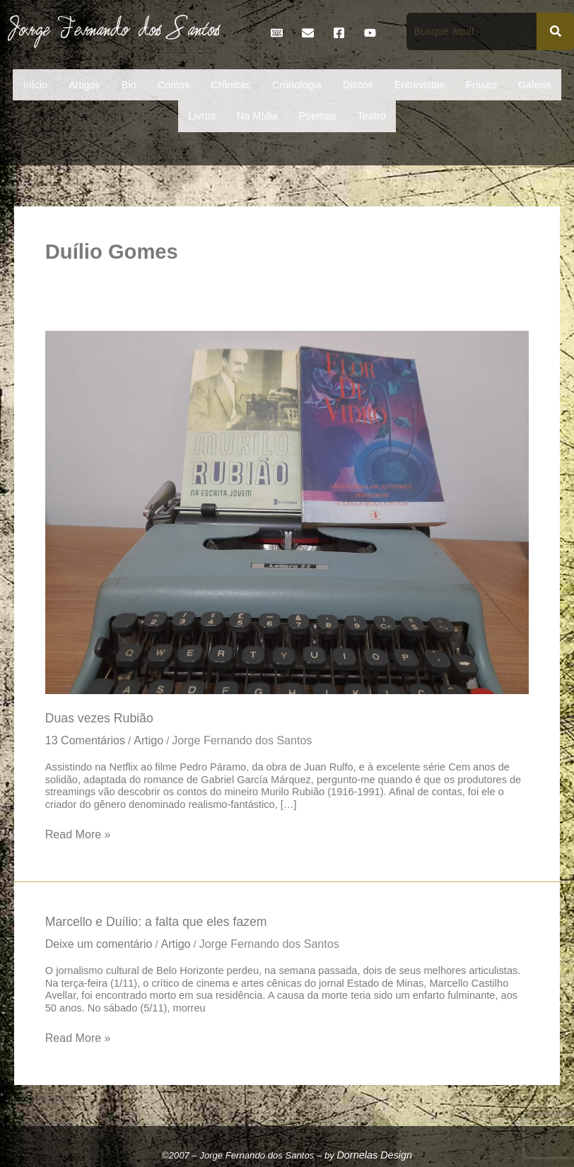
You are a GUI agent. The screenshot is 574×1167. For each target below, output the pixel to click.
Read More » (78, 833)
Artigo (148, 740)
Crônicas (231, 84)
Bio (129, 84)
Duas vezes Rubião (99, 718)
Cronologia (297, 84)
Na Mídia (257, 116)
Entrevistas (419, 84)
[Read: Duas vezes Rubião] (287, 511)
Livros (202, 116)
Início (35, 84)
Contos (174, 84)
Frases (481, 84)
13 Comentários (85, 740)
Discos (358, 84)
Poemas (317, 116)
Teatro (371, 116)
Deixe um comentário (99, 943)
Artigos (84, 84)
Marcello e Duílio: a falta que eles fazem (156, 922)
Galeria (534, 84)
